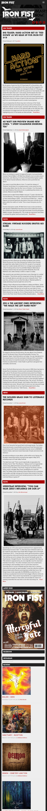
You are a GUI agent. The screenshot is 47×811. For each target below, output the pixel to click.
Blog (5, 219)
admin (18, 41)
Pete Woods (23, 699)
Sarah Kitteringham (24, 130)
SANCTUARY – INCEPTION (12, 735)
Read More (36, 112)
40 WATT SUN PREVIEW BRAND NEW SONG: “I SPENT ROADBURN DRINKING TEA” (22, 124)
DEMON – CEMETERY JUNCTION (14, 773)
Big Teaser (7, 28)
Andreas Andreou (22, 737)
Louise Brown (18, 229)
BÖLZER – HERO (8, 697)
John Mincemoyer (22, 492)
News (5, 393)
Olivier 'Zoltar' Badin (24, 309)
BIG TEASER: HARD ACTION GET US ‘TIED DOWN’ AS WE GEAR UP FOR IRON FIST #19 (23, 35)
